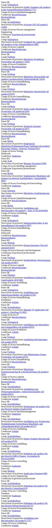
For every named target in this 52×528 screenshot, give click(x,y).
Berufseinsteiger (19, 15)
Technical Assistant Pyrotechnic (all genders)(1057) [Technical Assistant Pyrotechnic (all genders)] (21, 127)
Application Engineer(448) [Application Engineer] (35, 473)
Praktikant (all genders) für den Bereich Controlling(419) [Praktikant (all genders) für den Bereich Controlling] (24, 487)
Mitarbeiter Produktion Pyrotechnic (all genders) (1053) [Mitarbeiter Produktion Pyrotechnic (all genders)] (22, 60)
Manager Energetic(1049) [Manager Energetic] (35, 163)
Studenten (16, 156)
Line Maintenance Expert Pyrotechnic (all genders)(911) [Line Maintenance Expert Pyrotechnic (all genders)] (23, 355)
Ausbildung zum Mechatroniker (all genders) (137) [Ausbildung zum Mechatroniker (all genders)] (19, 519)
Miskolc (11, 243)
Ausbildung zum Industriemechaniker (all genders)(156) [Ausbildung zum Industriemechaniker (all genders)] (19, 293)
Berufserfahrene (8, 17)
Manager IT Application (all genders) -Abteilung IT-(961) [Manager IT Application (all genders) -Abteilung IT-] (25, 311)
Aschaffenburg (14, 22)
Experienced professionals (23, 34)
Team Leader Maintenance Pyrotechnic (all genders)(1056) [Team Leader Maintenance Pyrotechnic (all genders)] (24, 110)
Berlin (10, 141)
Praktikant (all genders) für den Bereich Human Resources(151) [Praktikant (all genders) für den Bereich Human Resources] (24, 504)
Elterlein (11, 191)
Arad (9, 161)
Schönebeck (12, 5)
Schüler (15, 215)
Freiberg (11, 57)
